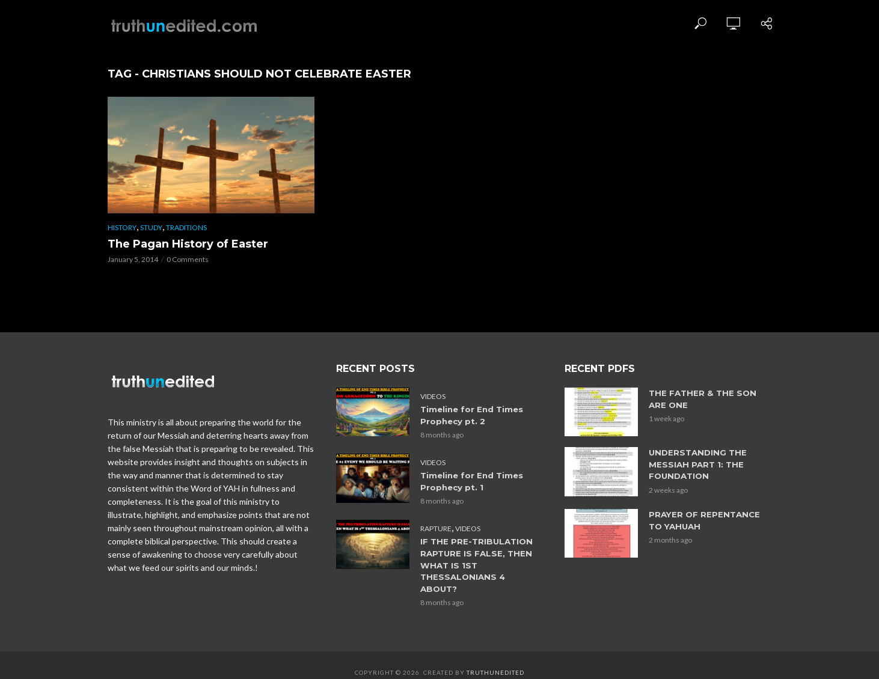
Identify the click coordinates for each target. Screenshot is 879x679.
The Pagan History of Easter (188, 244)
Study (151, 227)
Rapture (436, 527)
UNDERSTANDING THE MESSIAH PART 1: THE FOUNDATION (696, 464)
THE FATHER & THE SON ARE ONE (701, 398)
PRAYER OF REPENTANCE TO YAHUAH (703, 518)
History (122, 227)
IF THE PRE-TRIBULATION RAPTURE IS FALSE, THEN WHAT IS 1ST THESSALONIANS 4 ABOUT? (479, 557)
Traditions (186, 227)
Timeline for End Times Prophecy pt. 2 (471, 414)
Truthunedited (495, 658)
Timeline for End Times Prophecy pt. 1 (471, 480)
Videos (433, 396)
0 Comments (188, 259)
